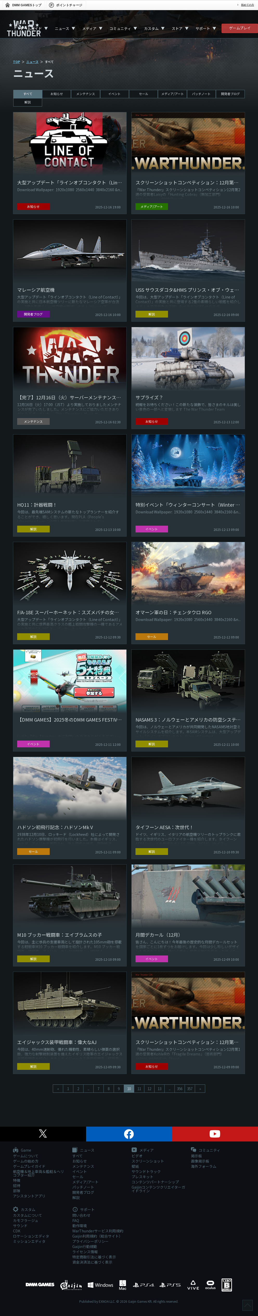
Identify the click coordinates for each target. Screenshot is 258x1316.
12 (149, 1088)
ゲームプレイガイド (29, 1166)
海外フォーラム (203, 1166)
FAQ (75, 1220)
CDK (16, 1231)
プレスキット (142, 1176)
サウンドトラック (146, 1171)
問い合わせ (81, 1215)
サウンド (20, 1225)
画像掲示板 (200, 1161)
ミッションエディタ (29, 1241)
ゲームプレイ (240, 27)
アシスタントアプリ (29, 1196)
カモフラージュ (25, 1220)
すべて (27, 93)
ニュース (62, 28)
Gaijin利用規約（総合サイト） (97, 1236)
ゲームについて (25, 1156)
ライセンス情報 (85, 1251)
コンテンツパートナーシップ (155, 1182)
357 (189, 1088)
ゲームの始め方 (25, 1161)
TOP (16, 61)
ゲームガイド (31, 28)
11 (139, 1088)
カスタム (151, 28)
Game (22, 1150)
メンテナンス (85, 93)
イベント (114, 93)
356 (179, 1088)
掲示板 (196, 1156)
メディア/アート (172, 93)
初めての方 (247, 4)
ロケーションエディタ (31, 1236)
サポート (203, 28)
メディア (89, 28)
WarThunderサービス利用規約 (97, 1231)
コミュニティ (120, 28)
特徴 (16, 1180)
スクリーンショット (148, 1161)
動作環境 (79, 1225)
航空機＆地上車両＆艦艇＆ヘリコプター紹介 (38, 1173)
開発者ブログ (230, 93)
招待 (16, 1185)
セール (143, 93)
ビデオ (137, 1156)
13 (159, 1088)
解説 (27, 102)
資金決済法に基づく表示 (92, 1262)
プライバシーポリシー (90, 1241)
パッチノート (201, 93)
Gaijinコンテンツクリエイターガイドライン (158, 1189)
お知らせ (56, 93)
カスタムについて (27, 1215)
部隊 (16, 1191)
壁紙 (135, 1166)
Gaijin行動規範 (84, 1246)
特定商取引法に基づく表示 (94, 1257)
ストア (177, 28)
